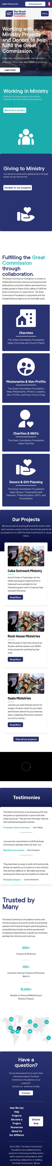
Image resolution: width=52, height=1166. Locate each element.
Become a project (14, 110)
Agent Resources (10, 4)
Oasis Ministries (19, 698)
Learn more (10, 70)
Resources (17, 1127)
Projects (17, 1115)
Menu (45, 13)
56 (13, 1031)
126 (30, 1031)
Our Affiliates (16, 1134)
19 (35, 1026)
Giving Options (35, 4)
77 (10, 1028)
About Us (17, 1131)
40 (30, 1022)
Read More (15, 597)
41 (19, 1028)
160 (11, 1019)
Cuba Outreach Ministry (25, 571)
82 (47, 1022)
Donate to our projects (17, 187)
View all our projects (26, 739)
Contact (26, 1093)
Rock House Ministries (24, 636)
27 (17, 1031)
